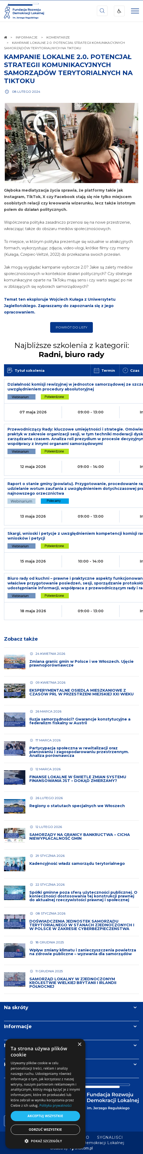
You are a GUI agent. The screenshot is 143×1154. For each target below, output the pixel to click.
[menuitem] (110, 1137)
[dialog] (45, 1094)
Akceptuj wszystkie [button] (45, 1116)
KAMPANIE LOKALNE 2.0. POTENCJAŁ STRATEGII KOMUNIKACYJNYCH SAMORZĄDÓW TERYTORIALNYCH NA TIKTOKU (68, 69)
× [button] (79, 1045)
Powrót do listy (71, 327)
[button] (45, 1140)
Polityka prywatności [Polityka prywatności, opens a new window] (55, 1105)
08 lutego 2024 (26, 92)
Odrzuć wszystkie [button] (45, 1129)
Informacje (18, 1026)
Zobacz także (21, 639)
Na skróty (16, 1007)
